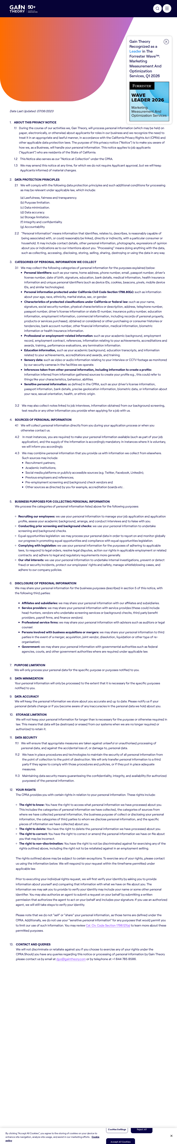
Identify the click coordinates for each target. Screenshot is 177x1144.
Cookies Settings (117, 1129)
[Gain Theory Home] (23, 8)
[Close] (171, 1136)
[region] (88, 1136)
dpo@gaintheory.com (71, 959)
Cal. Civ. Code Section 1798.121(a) (108, 925)
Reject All (142, 1129)
